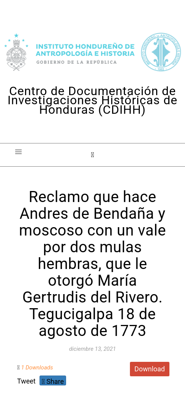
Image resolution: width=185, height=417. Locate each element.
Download (149, 369)
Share (53, 381)
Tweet (26, 381)
